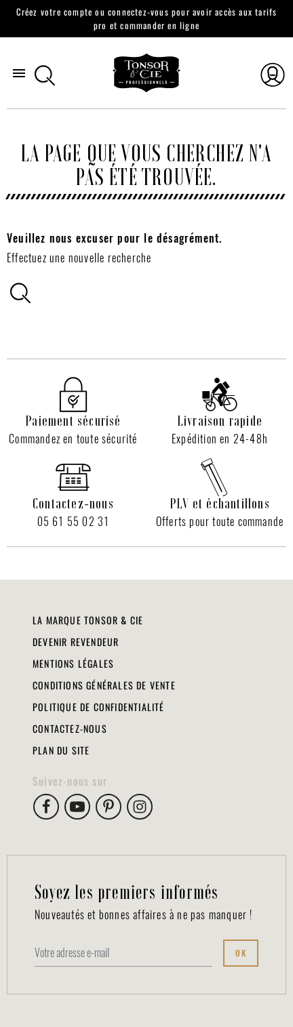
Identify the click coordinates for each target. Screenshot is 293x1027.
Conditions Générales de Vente (104, 685)
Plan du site (61, 750)
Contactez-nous (70, 728)
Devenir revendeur (76, 642)
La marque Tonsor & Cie (88, 620)
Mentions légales (73, 663)
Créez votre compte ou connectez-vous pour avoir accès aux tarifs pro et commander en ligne (146, 18)
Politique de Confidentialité (99, 707)
